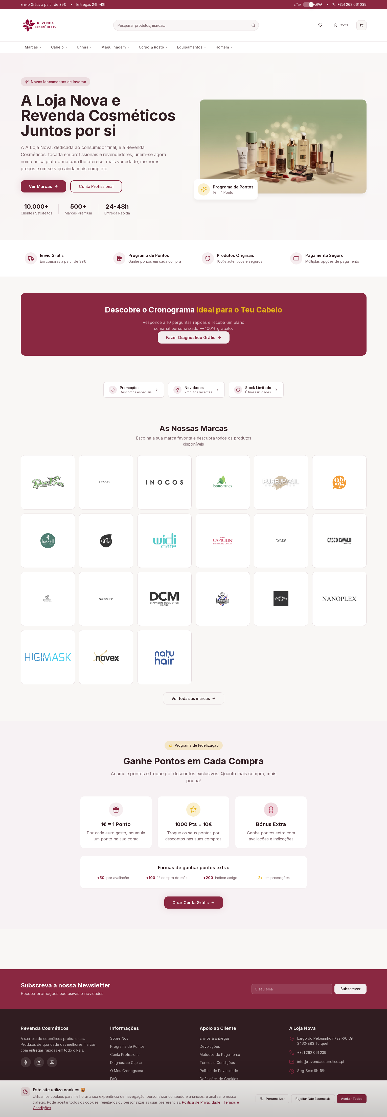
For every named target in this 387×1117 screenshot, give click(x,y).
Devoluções (210, 1046)
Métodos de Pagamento (220, 1054)
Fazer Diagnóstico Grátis (193, 337)
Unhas (84, 47)
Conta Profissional (96, 186)
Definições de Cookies (219, 1079)
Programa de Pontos (127, 1046)
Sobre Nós (119, 1038)
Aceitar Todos (351, 1099)
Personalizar (272, 1099)
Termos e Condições (217, 1062)
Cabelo (59, 47)
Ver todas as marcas (193, 698)
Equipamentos (192, 47)
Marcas (33, 47)
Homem (224, 47)
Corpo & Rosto (153, 47)
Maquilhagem (115, 47)
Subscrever (350, 989)
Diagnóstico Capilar (126, 1062)
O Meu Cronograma (126, 1071)
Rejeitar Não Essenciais (313, 1099)
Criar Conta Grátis (193, 902)
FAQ (113, 1079)
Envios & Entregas (215, 1038)
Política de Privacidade (201, 1102)
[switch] (307, 4)
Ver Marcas (43, 186)
